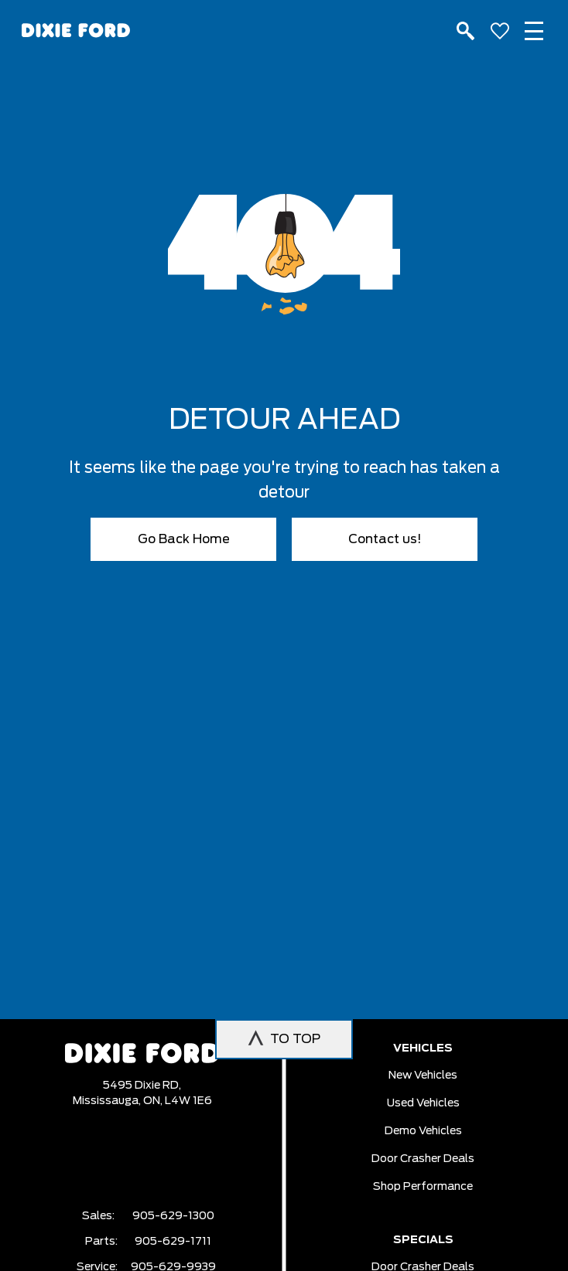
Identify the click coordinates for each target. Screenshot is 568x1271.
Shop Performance (423, 1186)
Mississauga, (108, 1101)
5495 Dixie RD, (142, 1085)
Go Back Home (184, 539)
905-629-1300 (173, 1216)
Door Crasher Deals (422, 1159)
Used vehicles (423, 1103)
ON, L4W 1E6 (177, 1101)
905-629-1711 (173, 1241)
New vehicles (422, 1075)
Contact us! (385, 539)
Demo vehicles (423, 1131)
